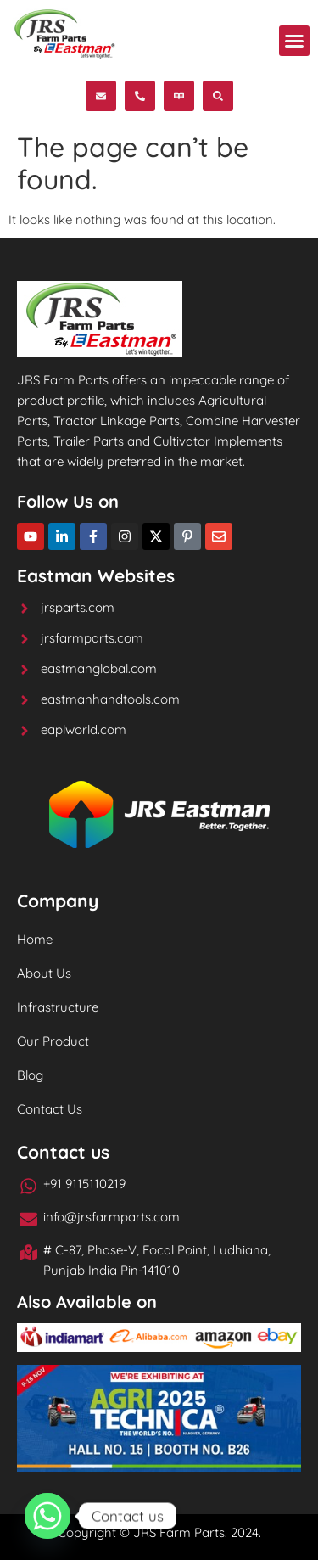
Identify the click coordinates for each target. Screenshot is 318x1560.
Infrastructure (57, 1007)
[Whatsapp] (47, 1516)
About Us (44, 973)
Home (35, 939)
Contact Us (49, 1109)
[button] (294, 40)
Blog (30, 1075)
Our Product (53, 1041)
